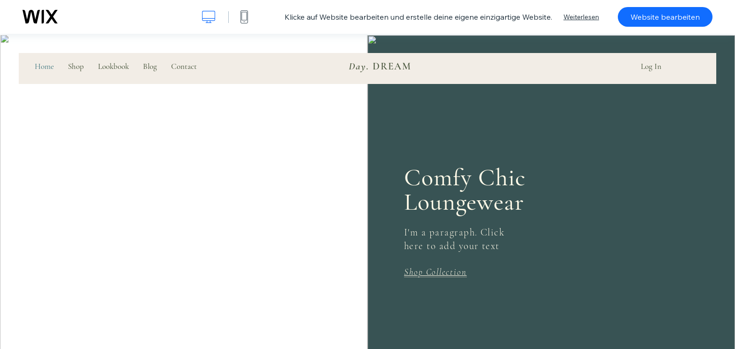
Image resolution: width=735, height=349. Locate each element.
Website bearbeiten (665, 17)
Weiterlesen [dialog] (581, 17)
